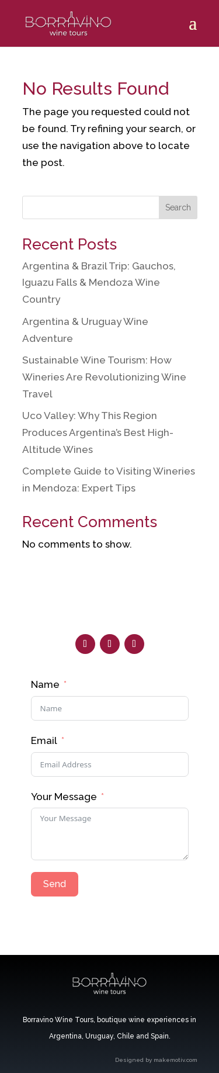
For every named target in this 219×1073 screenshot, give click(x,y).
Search (178, 207)
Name (45, 684)
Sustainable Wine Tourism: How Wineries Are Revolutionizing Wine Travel (104, 377)
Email (44, 740)
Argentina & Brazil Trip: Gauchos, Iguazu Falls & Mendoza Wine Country (99, 283)
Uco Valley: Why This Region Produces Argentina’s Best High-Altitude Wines (97, 432)
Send (54, 883)
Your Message (64, 796)
